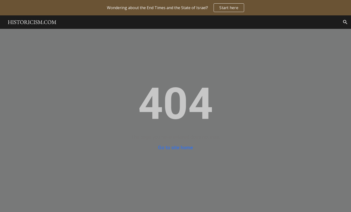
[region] (175, 7)
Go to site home (175, 147)
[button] (345, 22)
